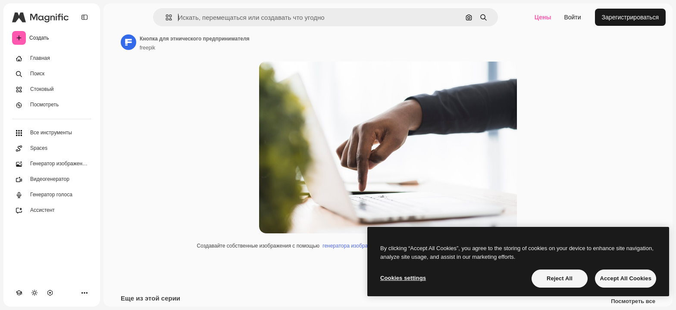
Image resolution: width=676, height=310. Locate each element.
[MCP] (50, 293)
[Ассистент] (51, 210)
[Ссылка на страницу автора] (128, 42)
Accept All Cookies (625, 278)
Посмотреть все (633, 301)
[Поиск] (51, 74)
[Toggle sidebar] (84, 17)
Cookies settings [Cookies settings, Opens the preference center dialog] (403, 278)
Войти (572, 17)
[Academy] (19, 293)
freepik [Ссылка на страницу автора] (147, 48)
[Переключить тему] (34, 293)
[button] (165, 17)
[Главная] (51, 58)
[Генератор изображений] (51, 164)
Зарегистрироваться (630, 17)
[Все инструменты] (51, 133)
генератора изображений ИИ (356, 246)
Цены (543, 17)
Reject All (560, 278)
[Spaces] (51, 148)
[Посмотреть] (51, 105)
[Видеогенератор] (51, 179)
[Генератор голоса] (51, 195)
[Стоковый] (51, 89)
